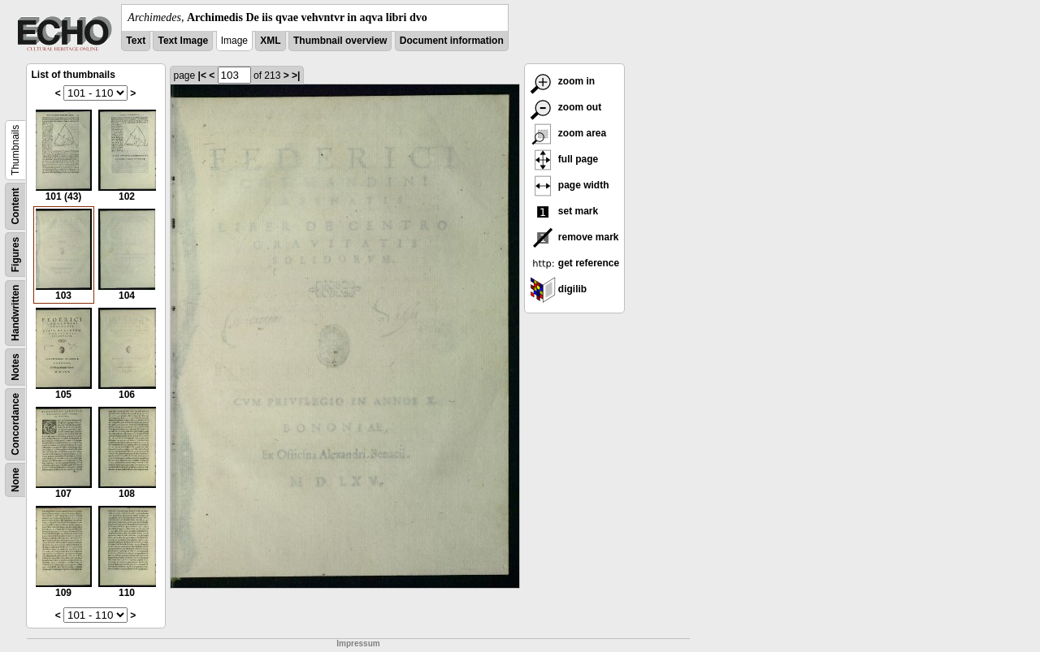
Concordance (15, 424)
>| (296, 75)
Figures (15, 254)
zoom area (568, 133)
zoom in (563, 81)
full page (564, 159)
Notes (15, 366)
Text (135, 40)
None (15, 480)
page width (569, 185)
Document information (452, 40)
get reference (575, 263)
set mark (564, 211)
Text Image (183, 40)
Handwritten (15, 313)
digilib (558, 289)
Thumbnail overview (340, 40)
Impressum (357, 643)
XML (270, 40)
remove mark (574, 237)
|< (202, 75)
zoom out (566, 107)
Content (15, 206)
